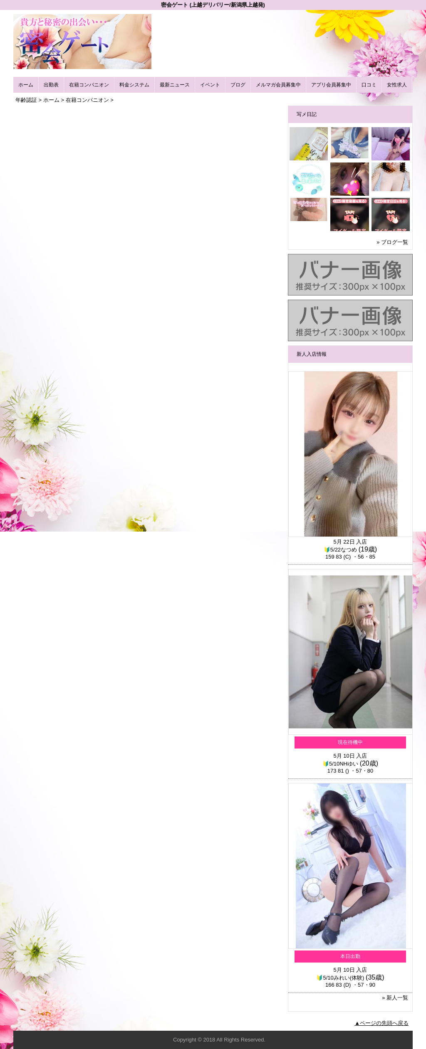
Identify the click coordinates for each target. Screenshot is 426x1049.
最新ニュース (175, 85)
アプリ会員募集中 (331, 85)
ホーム (25, 85)
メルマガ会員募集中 (278, 85)
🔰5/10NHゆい (340, 764)
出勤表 (51, 85)
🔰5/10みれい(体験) (340, 978)
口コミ (369, 85)
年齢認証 (26, 100)
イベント (210, 85)
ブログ (237, 85)
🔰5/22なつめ (340, 550)
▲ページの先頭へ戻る (381, 1023)
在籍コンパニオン (89, 85)
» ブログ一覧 (392, 242)
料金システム (134, 85)
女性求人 (397, 85)
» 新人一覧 (395, 998)
